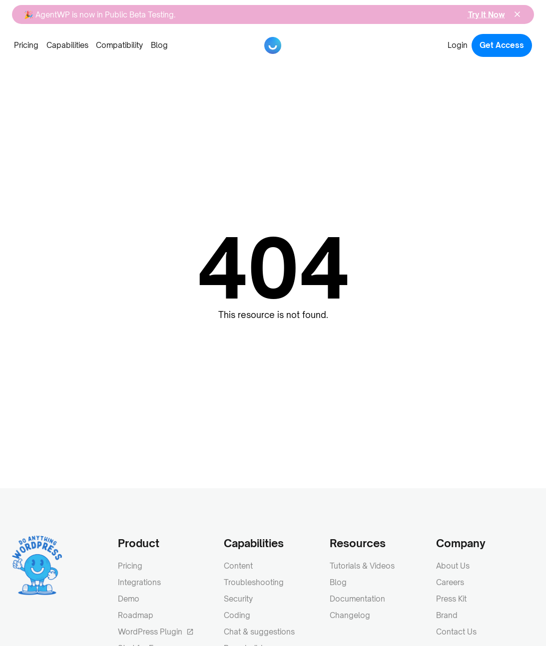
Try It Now (486, 14)
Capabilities (67, 45)
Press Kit (451, 599)
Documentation (357, 599)
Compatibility (119, 45)
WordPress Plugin (156, 632)
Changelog (350, 615)
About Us (453, 566)
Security (238, 599)
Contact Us (456, 632)
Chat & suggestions (259, 632)
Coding (237, 615)
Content (238, 566)
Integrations (139, 582)
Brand (447, 615)
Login (458, 45)
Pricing (26, 45)
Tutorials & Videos (362, 566)
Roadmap (135, 615)
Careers (450, 582)
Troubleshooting (254, 582)
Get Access (502, 45)
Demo (128, 599)
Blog (159, 45)
